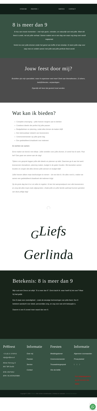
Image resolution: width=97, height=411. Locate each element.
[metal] (48, 6)
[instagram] (74, 364)
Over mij (30, 354)
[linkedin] (79, 364)
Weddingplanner (56, 354)
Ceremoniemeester (57, 359)
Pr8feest (33, 393)
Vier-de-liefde (55, 370)
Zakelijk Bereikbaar (71, 393)
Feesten (30, 359)
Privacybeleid (79, 359)
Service (29, 364)
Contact (30, 370)
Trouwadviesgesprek (58, 364)
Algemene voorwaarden (83, 354)
